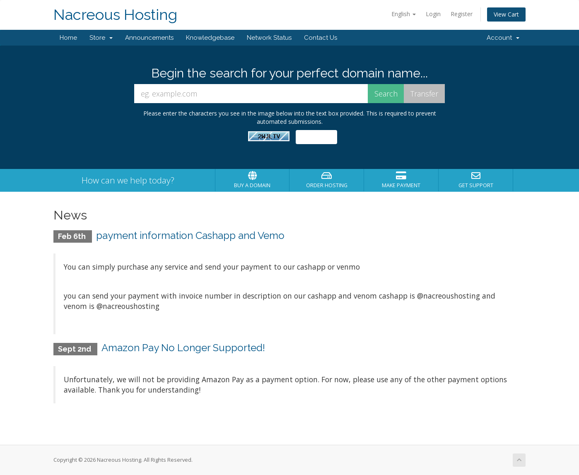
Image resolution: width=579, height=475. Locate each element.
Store (101, 37)
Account (503, 37)
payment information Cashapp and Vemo (190, 235)
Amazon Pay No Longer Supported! (183, 348)
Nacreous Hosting (115, 15)
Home (68, 37)
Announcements (149, 37)
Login (433, 14)
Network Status (269, 37)
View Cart (506, 14)
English (403, 14)
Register (462, 14)
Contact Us (320, 37)
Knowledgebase (210, 37)
